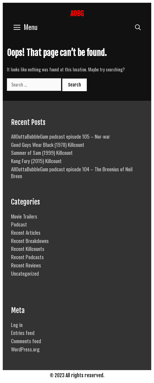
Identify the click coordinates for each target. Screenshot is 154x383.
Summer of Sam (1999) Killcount (42, 152)
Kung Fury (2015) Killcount (36, 160)
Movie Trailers (24, 216)
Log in (17, 324)
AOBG (77, 13)
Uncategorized (25, 273)
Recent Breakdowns (30, 240)
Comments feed (26, 341)
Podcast (19, 224)
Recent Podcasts (27, 257)
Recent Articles (25, 232)
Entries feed (22, 332)
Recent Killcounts (27, 248)
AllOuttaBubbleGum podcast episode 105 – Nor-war (60, 136)
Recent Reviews (26, 265)
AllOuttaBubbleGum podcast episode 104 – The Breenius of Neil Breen (72, 172)
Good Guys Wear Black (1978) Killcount (47, 144)
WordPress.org (25, 349)
